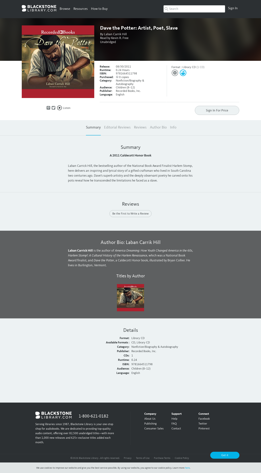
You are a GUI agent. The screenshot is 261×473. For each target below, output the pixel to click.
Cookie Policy (182, 458)
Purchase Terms (162, 458)
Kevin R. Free (120, 38)
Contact (176, 428)
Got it (224, 455)
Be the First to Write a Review (130, 213)
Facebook (204, 418)
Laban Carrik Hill (115, 34)
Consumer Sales (154, 428)
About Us (150, 418)
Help (174, 418)
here (187, 468)
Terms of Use (143, 458)
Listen (66, 108)
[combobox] (194, 9)
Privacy (128, 458)
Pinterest (204, 428)
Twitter (202, 423)
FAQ (174, 423)
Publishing (150, 423)
